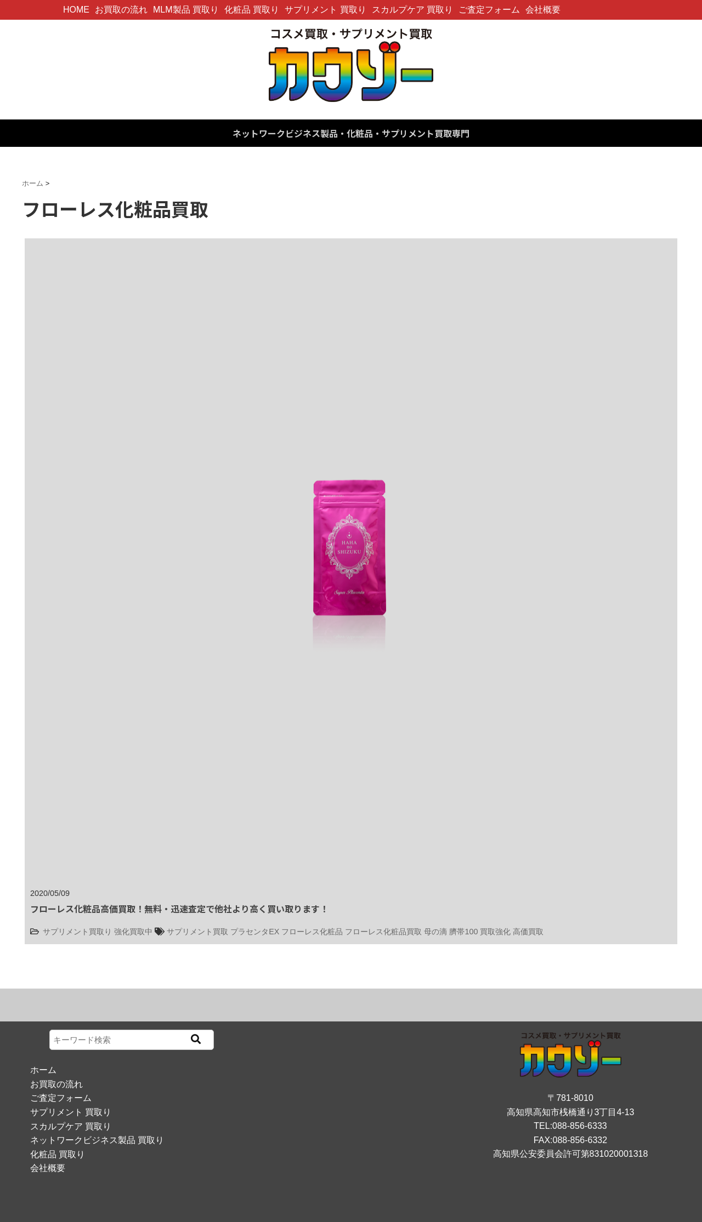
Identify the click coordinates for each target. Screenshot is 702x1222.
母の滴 (435, 931)
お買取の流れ (121, 9)
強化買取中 (133, 931)
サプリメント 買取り (325, 9)
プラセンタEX (254, 931)
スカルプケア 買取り (412, 9)
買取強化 (495, 931)
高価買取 (528, 931)
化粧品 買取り (251, 9)
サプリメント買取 (197, 931)
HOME (76, 9)
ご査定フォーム (489, 9)
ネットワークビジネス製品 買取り (97, 1140)
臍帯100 (463, 931)
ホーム (43, 1070)
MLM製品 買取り (186, 9)
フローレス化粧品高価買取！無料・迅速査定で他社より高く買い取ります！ (179, 908)
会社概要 (543, 9)
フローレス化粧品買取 (383, 931)
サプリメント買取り (77, 931)
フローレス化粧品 (312, 931)
